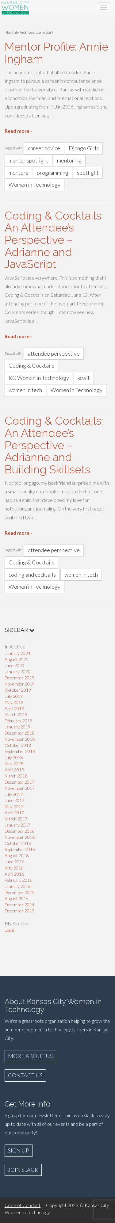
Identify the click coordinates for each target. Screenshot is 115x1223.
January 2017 (17, 824)
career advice (44, 148)
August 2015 (17, 898)
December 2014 (19, 904)
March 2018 (16, 775)
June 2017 (14, 800)
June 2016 (14, 861)
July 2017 (14, 794)
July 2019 (14, 696)
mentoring (69, 160)
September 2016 (20, 849)
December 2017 (19, 782)
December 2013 (19, 910)
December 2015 (19, 892)
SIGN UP (18, 1150)
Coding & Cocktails (31, 365)
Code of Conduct (22, 1205)
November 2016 (20, 837)
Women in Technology (34, 184)
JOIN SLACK (23, 1169)
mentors (18, 172)
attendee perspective (54, 353)
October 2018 (18, 745)
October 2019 (18, 690)
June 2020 (14, 665)
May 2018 (14, 763)
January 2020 (17, 671)
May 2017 (14, 806)
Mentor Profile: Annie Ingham (56, 52)
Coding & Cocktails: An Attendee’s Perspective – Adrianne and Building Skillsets (54, 445)
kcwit (84, 377)
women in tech (25, 390)
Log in (10, 930)
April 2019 (14, 708)
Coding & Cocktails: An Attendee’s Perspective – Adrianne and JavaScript (54, 239)
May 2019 (14, 702)
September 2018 (20, 751)
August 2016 (17, 855)
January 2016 (17, 886)
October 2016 (18, 843)
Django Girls (84, 148)
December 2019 (19, 677)
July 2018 (14, 757)
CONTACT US (25, 1075)
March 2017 (16, 818)
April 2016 (14, 874)
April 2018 (14, 769)
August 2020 (17, 659)
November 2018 (20, 739)
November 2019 (20, 683)
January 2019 (17, 726)
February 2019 (18, 720)
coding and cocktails (32, 574)
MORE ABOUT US (30, 1056)
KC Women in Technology (39, 377)
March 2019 (16, 714)
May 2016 (14, 867)
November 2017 (20, 788)
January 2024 (17, 653)
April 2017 (14, 812)
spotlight (88, 172)
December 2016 (19, 831)
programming (52, 172)
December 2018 (19, 733)
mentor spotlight (28, 160)
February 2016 (18, 880)
